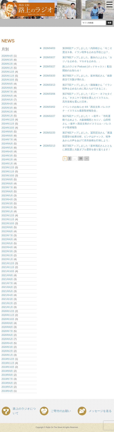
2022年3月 (7, 251)
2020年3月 (7, 347)
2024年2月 (7, 159)
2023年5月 (7, 195)
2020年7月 (7, 331)
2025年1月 (7, 115)
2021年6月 (7, 287)
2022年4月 (7, 247)
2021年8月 (7, 279)
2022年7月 (7, 235)
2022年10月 (8, 223)
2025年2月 (7, 111)
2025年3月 (7, 107)
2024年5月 (7, 147)
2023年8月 (7, 183)
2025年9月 (7, 83)
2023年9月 (7, 179)
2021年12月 (8, 263)
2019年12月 (8, 359)
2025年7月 (7, 91)
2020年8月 (7, 327)
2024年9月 (7, 131)
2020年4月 (7, 343)
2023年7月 (7, 187)
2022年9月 (7, 227)
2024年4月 (7, 151)
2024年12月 (8, 119)
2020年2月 (7, 351)
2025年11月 (8, 76)
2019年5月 (7, 387)
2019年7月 (7, 379)
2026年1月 (7, 68)
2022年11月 (8, 219)
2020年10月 (8, 319)
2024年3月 (7, 155)
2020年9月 (7, 323)
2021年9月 (7, 275)
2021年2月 (7, 303)
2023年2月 (7, 207)
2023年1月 (7, 211)
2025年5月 (7, 99)
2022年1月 (7, 259)
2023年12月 (8, 167)
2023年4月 (7, 199)
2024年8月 (7, 135)
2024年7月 (7, 139)
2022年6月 (7, 239)
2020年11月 (8, 315)
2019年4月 (7, 391)
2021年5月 (7, 291)
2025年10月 (8, 79)
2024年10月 (8, 127)
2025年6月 (7, 95)
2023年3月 (7, 203)
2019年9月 (7, 371)
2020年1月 (7, 355)
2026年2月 (7, 64)
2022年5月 (7, 243)
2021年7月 (7, 283)
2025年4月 (7, 103)
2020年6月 (7, 335)
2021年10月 (8, 271)
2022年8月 (7, 231)
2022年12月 (8, 215)
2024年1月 (7, 163)
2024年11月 (8, 123)
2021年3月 (7, 299)
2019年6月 (7, 383)
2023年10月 (8, 175)
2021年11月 (8, 267)
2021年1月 (7, 307)
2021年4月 (7, 295)
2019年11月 (8, 363)
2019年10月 (8, 367)
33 (80, 158)
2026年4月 (7, 56)
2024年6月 (7, 143)
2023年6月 (7, 191)
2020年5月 (7, 339)
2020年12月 (8, 311)
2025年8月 (7, 88)
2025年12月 (8, 71)
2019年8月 (7, 375)
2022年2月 (7, 255)
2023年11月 (8, 171)
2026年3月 (7, 59)
